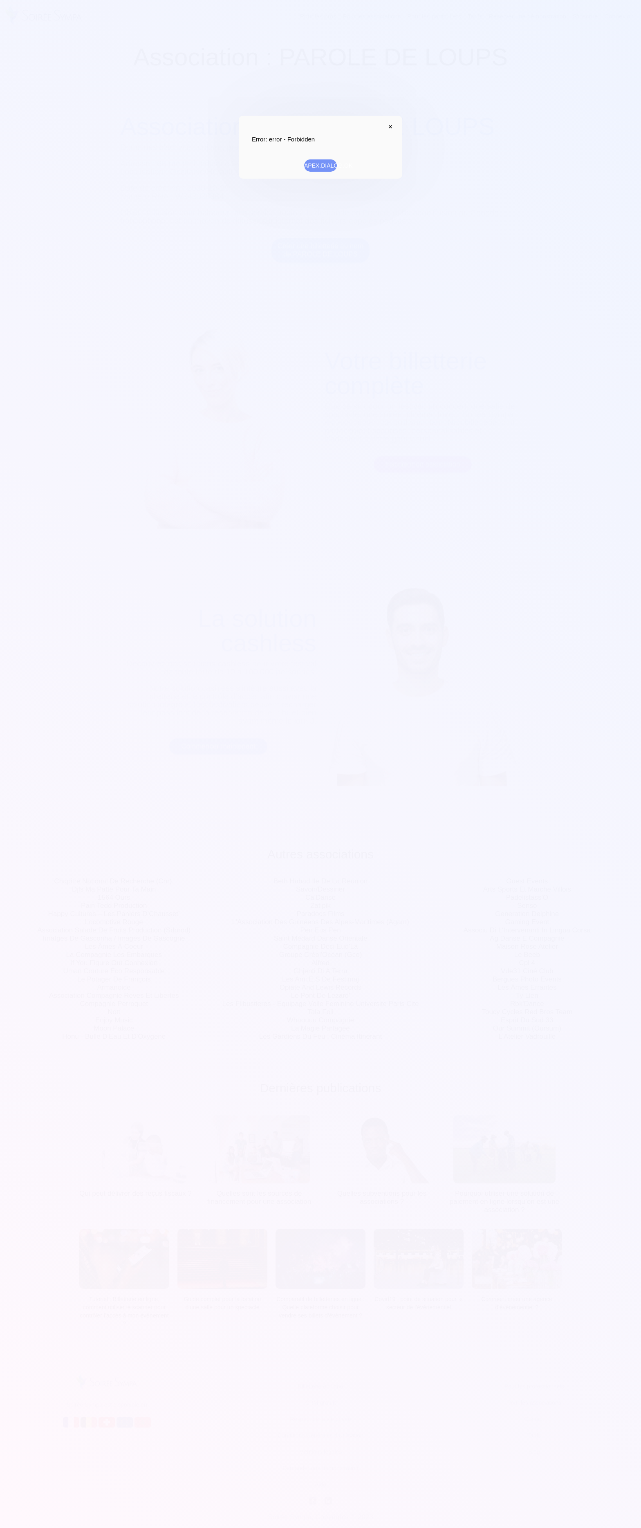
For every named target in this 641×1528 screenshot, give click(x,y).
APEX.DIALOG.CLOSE (388, 126)
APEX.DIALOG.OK (320, 165)
